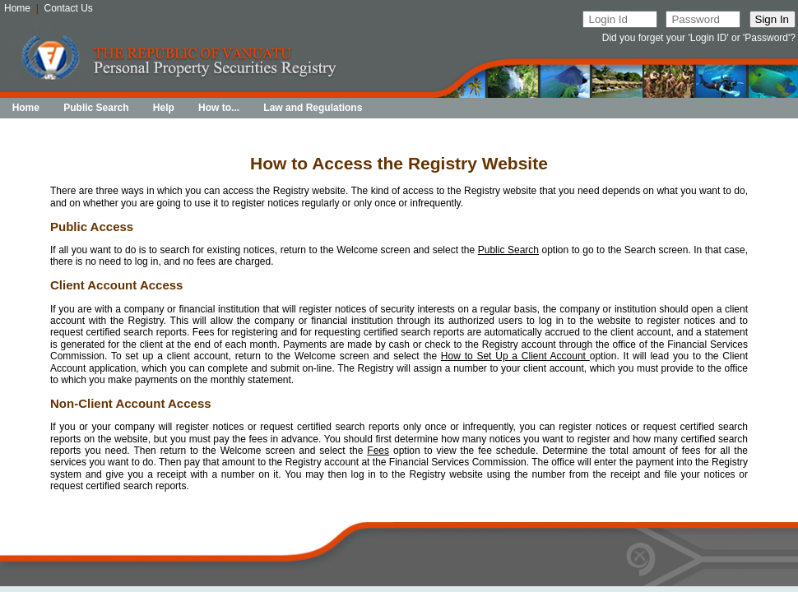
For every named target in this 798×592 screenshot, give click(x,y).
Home (17, 8)
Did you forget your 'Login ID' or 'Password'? (699, 38)
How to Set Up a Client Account (515, 356)
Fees (378, 450)
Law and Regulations (312, 107)
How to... (218, 107)
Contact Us (68, 8)
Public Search (95, 107)
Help (163, 107)
